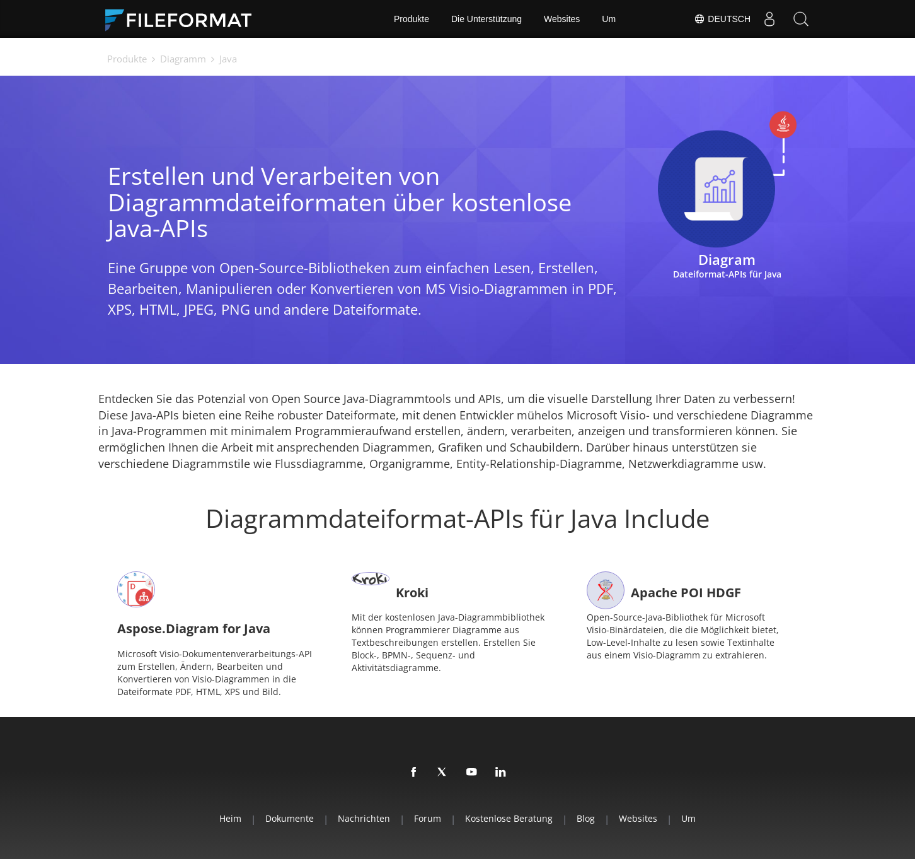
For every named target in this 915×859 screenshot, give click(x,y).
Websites (562, 19)
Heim (230, 818)
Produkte (411, 19)
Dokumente (289, 818)
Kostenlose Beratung (509, 818)
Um (609, 19)
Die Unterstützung (486, 19)
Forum (427, 818)
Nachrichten (364, 818)
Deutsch (722, 19)
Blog (586, 818)
